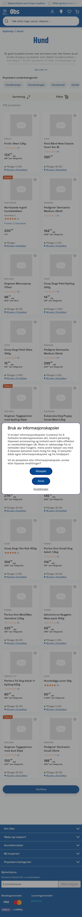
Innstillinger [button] (40, 489)
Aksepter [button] (41, 471)
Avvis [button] (41, 481)
